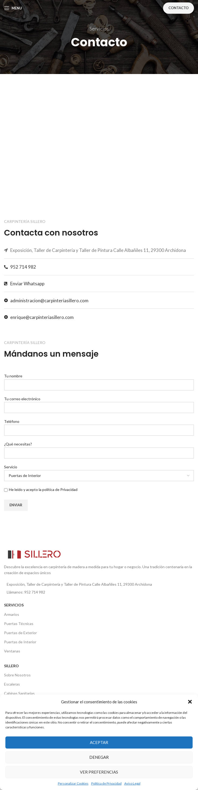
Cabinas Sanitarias (19, 693)
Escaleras (12, 684)
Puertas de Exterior (20, 632)
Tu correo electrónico (99, 402)
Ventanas (12, 651)
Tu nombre (99, 380)
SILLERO (11, 665)
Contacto (178, 8)
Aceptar (99, 742)
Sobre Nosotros (17, 675)
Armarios (11, 614)
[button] (190, 701)
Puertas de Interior (20, 642)
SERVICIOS (14, 605)
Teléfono (99, 425)
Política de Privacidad (106, 783)
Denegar (99, 757)
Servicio (99, 471)
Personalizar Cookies (73, 783)
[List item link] (99, 592)
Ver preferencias (99, 772)
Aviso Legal (132, 783)
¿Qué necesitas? (99, 448)
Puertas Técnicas (18, 623)
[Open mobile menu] (13, 8)
